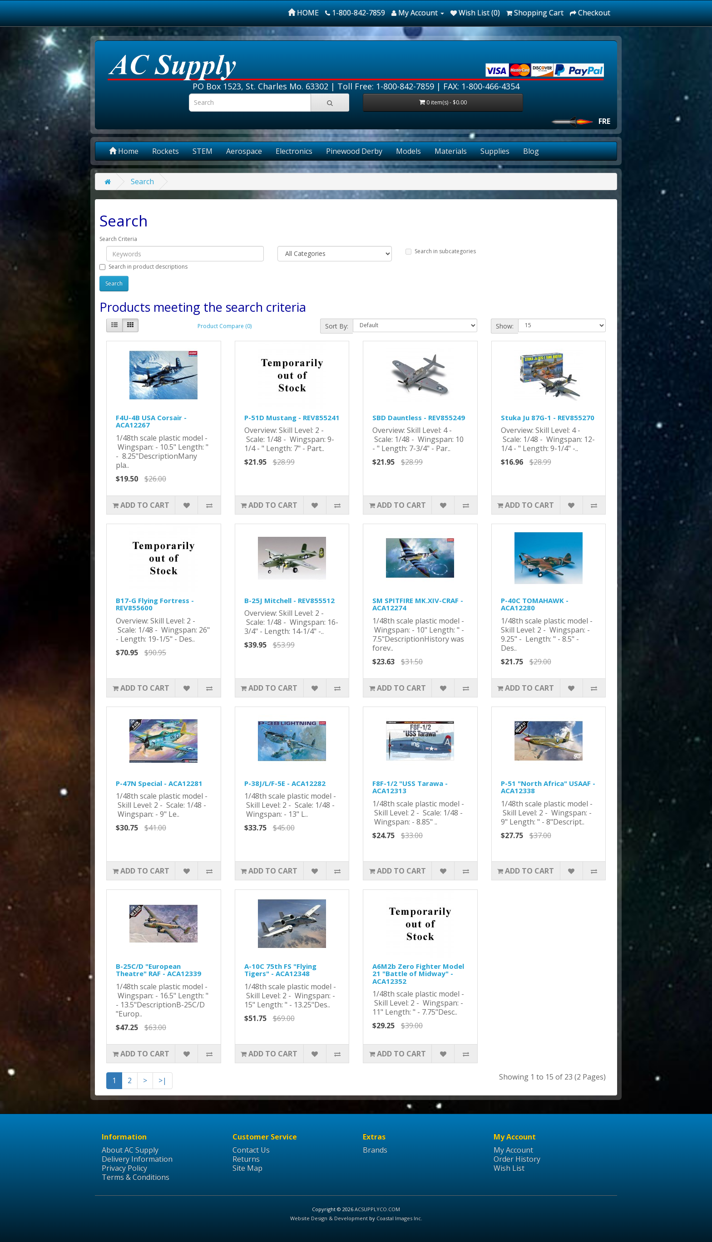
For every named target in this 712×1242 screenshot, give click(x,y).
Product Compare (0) (225, 326)
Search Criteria (118, 239)
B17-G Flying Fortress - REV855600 (155, 604)
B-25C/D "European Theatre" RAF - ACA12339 (158, 970)
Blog (531, 151)
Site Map (247, 1168)
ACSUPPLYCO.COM (377, 1209)
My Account (513, 1150)
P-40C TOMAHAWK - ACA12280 (535, 604)
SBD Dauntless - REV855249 (418, 417)
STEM (203, 151)
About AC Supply (130, 1150)
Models (408, 151)
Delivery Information (137, 1159)
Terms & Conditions (135, 1177)
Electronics (294, 151)
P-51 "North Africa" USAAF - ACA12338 (548, 787)
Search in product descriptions (143, 266)
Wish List (509, 1168)
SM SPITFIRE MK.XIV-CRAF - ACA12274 (417, 604)
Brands (375, 1150)
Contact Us (251, 1150)
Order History (517, 1159)
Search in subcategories (440, 251)
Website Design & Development (329, 1218)
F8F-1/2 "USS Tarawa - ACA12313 (410, 787)
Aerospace (244, 151)
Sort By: (336, 326)
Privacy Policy (124, 1168)
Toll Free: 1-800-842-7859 (385, 86)
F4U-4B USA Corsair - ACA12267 (151, 421)
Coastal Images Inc (398, 1218)
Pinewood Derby (354, 151)
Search (142, 182)
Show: (505, 326)
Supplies (494, 151)
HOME (303, 13)
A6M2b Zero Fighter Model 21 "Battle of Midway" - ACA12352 (418, 974)
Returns (246, 1159)
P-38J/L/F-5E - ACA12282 (285, 783)
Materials (451, 151)
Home (123, 151)
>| (162, 1080)
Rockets (165, 151)
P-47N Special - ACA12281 (159, 783)
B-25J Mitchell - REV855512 (289, 600)
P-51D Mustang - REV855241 (292, 417)
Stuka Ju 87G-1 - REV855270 (547, 417)
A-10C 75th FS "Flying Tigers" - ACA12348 (280, 970)
